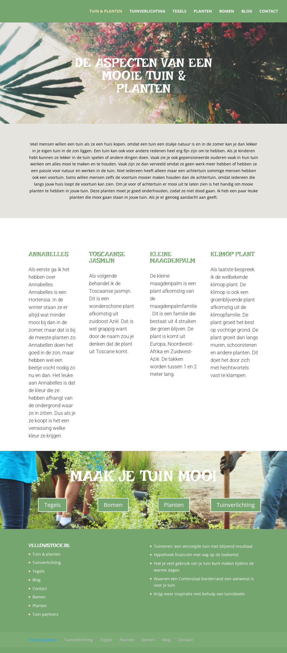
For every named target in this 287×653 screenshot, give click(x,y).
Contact (269, 11)
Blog (246, 11)
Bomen (226, 11)
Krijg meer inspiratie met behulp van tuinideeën (199, 593)
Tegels (180, 11)
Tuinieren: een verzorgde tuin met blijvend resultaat (203, 546)
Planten (203, 11)
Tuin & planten (105, 11)
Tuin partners (45, 614)
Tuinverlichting (147, 11)
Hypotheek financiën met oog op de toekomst (196, 554)
